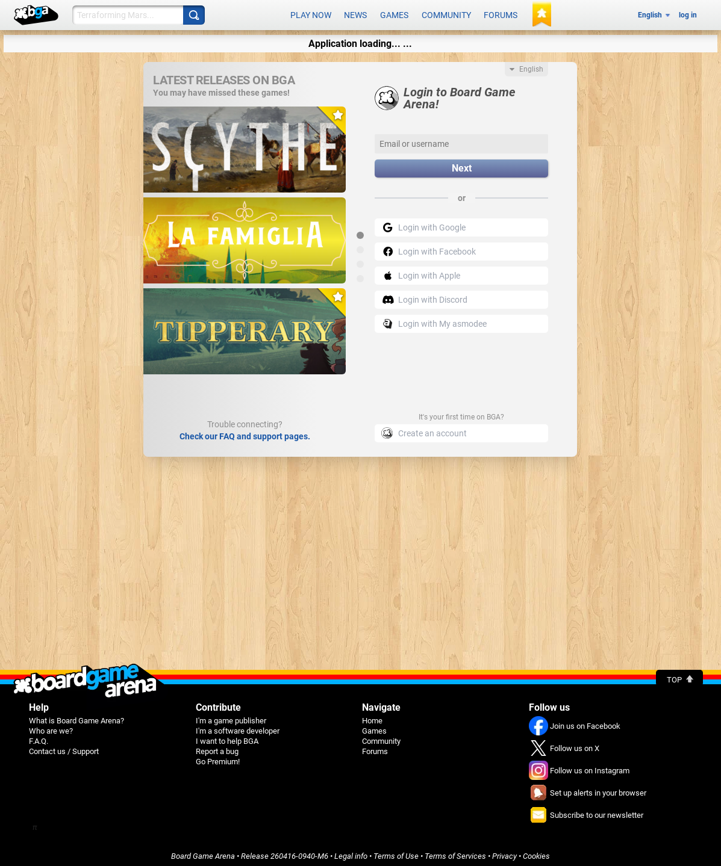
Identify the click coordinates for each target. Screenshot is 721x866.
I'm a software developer (237, 726)
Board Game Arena (203, 851)
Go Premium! (218, 757)
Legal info (350, 851)
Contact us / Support (64, 747)
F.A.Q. (38, 736)
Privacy (504, 851)
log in (688, 13)
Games (394, 13)
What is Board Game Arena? (76, 716)
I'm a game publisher (231, 716)
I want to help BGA (227, 736)
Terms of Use (396, 851)
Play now (310, 13)
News (355, 13)
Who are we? (51, 726)
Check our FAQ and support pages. (244, 432)
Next (462, 164)
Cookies (536, 851)
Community (446, 13)
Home (372, 716)
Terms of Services (455, 851)
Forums (500, 13)
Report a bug (217, 747)
